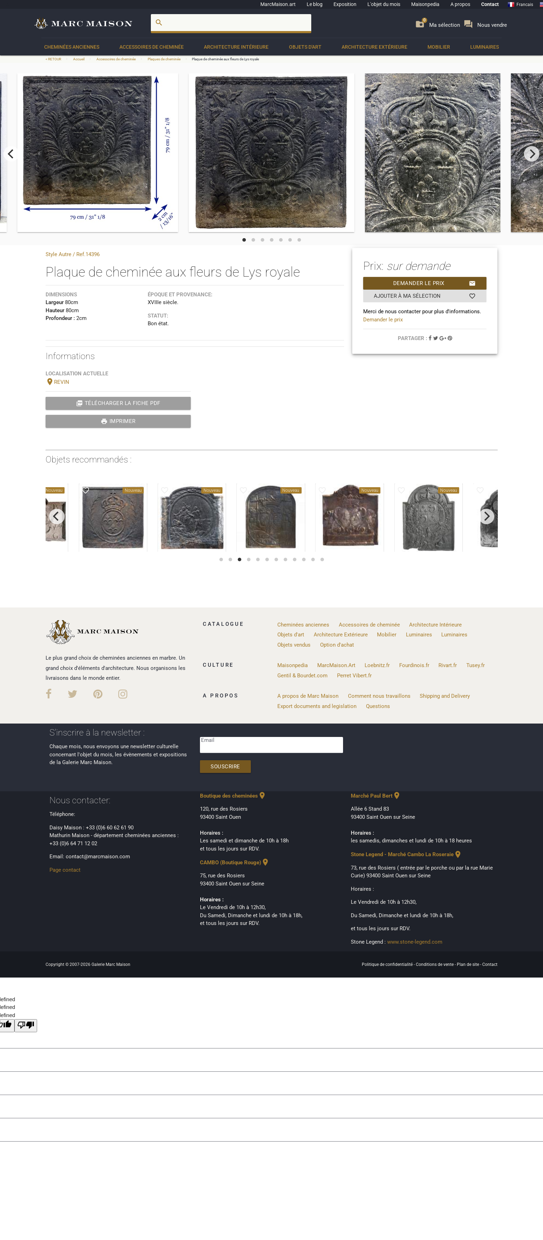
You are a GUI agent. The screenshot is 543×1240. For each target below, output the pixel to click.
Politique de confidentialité (388, 964)
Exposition (345, 4)
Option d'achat (337, 645)
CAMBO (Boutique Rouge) (235, 862)
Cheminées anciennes (71, 47)
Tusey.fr (475, 665)
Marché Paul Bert (376, 796)
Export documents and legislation (316, 706)
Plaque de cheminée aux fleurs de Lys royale (225, 59)
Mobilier (438, 47)
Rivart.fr (447, 665)
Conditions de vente (435, 964)
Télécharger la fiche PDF (118, 403)
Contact (490, 4)
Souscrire (225, 766)
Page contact (65, 870)
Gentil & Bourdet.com (302, 675)
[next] (531, 154)
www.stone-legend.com (414, 942)
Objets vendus (294, 645)
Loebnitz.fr (377, 665)
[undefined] (25, 1025)
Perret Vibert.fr (354, 675)
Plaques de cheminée (164, 59)
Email (207, 740)
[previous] (11, 154)
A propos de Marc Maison (307, 696)
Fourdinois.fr (414, 665)
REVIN (57, 382)
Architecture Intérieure (236, 47)
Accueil (78, 59)
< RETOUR (54, 59)
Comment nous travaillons (379, 696)
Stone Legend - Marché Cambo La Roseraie (406, 854)
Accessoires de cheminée (151, 47)
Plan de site (468, 964)
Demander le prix (434, 283)
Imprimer (118, 421)
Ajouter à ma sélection (425, 296)
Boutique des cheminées (233, 796)
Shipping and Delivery (445, 696)
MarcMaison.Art (336, 665)
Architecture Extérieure (374, 47)
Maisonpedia (425, 4)
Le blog (315, 4)
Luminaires (484, 47)
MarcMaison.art (278, 4)
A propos (460, 4)
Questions (378, 706)
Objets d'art (305, 47)
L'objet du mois (383, 4)
